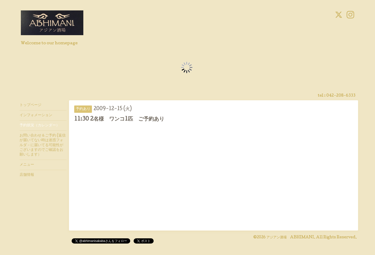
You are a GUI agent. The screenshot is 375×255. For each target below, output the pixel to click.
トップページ (30, 105)
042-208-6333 (340, 96)
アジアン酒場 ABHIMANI (290, 237)
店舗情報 (27, 175)
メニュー (27, 165)
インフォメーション (36, 115)
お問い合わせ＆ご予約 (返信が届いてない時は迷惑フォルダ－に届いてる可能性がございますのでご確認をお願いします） (43, 145)
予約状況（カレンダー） (40, 125)
